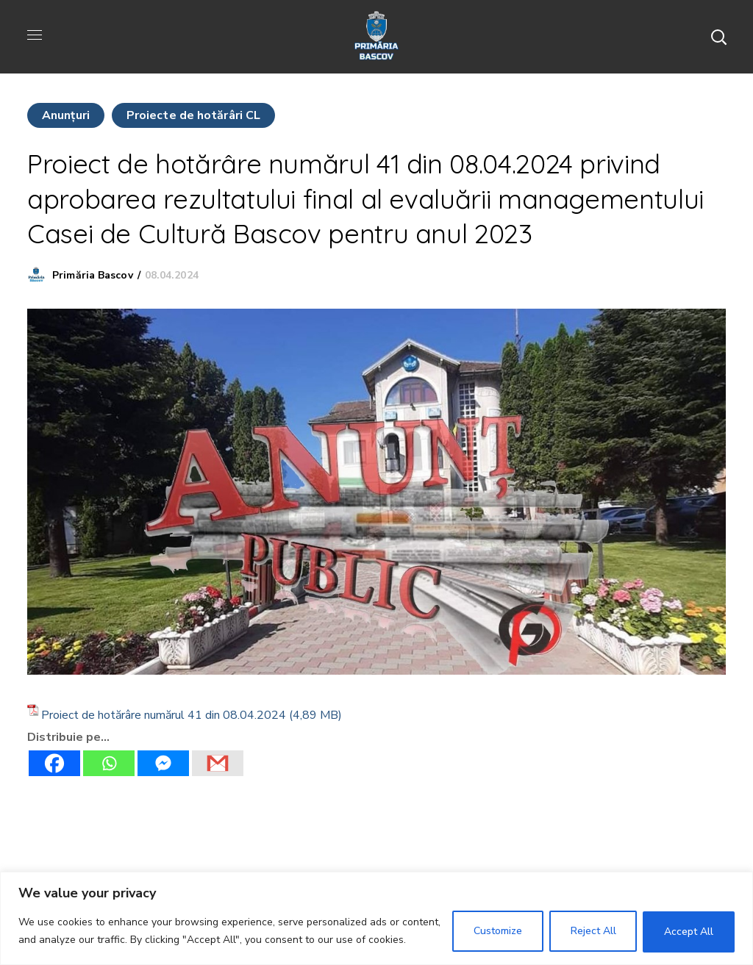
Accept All (688, 932)
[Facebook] (54, 763)
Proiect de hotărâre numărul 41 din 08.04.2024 (163, 715)
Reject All (592, 932)
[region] (376, 918)
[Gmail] (217, 763)
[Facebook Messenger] (163, 763)
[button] (718, 36)
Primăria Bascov (92, 275)
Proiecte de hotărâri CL (193, 115)
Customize (497, 932)
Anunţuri (66, 115)
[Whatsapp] (109, 763)
